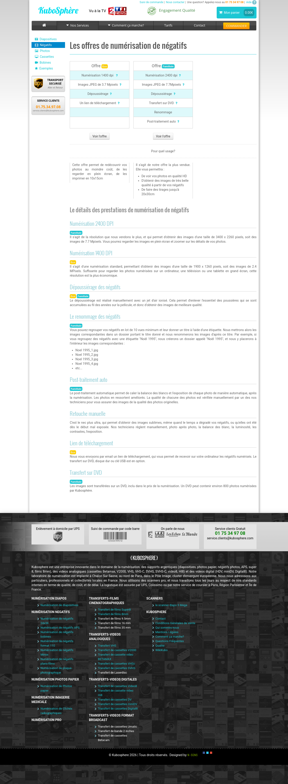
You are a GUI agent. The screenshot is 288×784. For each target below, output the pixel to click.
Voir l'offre (99, 136)
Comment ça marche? (126, 25)
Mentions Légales (166, 632)
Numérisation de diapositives (59, 605)
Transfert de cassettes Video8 (117, 686)
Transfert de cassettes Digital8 (118, 708)
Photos (42, 51)
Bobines (43, 62)
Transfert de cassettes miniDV (117, 704)
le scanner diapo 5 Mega (171, 605)
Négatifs (43, 45)
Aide (251, 2)
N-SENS (192, 755)
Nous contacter (175, 2)
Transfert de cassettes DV (115, 699)
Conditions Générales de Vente (175, 623)
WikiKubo (161, 650)
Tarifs (168, 25)
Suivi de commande (151, 2)
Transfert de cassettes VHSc (116, 663)
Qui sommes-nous (167, 627)
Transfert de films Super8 (114, 609)
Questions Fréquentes (169, 641)
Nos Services (77, 25)
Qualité (160, 645)
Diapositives (46, 39)
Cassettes (44, 56)
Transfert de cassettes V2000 (117, 650)
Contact (199, 25)
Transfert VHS (107, 645)
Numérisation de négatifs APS (59, 627)
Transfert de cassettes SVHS (116, 668)
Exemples (44, 68)
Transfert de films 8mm (113, 614)
